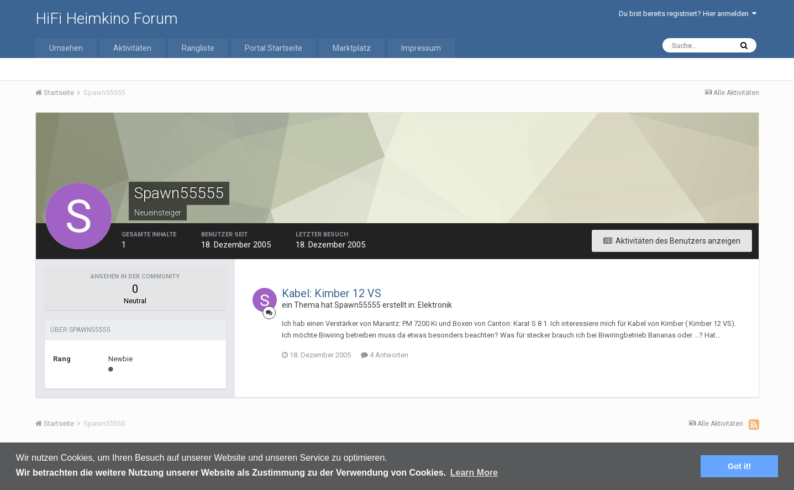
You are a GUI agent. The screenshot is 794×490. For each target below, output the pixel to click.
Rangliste (198, 48)
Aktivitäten (132, 48)
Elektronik (435, 305)
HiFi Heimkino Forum (106, 18)
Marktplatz (352, 48)
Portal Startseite (273, 48)
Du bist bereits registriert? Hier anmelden (687, 13)
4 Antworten (384, 355)
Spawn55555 (357, 305)
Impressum (421, 48)
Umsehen (66, 48)
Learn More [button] (474, 472)
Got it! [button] (739, 466)
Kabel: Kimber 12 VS (331, 293)
